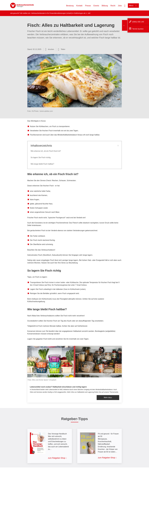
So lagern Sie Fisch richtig (41, 157)
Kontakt (79, 6)
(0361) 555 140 (138, 22)
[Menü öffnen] (133, 5)
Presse (88, 6)
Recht (112, 6)
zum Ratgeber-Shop (56, 458)
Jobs (120, 6)
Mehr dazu (108, 397)
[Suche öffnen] (124, 5)
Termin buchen (138, 29)
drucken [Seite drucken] (51, 49)
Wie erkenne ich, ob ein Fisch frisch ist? (46, 151)
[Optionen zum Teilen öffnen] (61, 49)
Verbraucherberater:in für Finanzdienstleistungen (48, 13)
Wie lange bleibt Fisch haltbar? (42, 164)
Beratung (70, 6)
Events (96, 6)
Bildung (105, 6)
